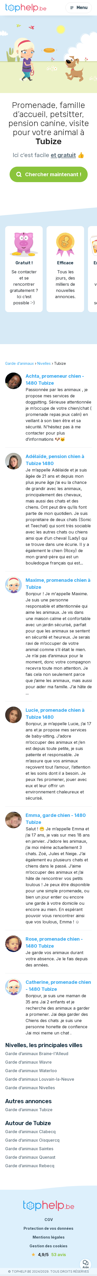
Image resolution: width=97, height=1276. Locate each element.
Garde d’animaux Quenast (30, 1157)
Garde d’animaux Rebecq (29, 1165)
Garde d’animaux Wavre (28, 1062)
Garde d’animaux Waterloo (31, 1070)
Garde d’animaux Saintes (29, 1148)
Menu (78, 7)
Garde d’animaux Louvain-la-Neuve (39, 1079)
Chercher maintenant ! (48, 174)
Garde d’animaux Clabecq (30, 1131)
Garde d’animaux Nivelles (30, 1087)
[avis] (48, 1254)
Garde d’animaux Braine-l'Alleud (36, 1053)
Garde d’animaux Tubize (29, 1109)
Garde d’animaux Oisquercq (32, 1140)
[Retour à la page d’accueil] (26, 7)
